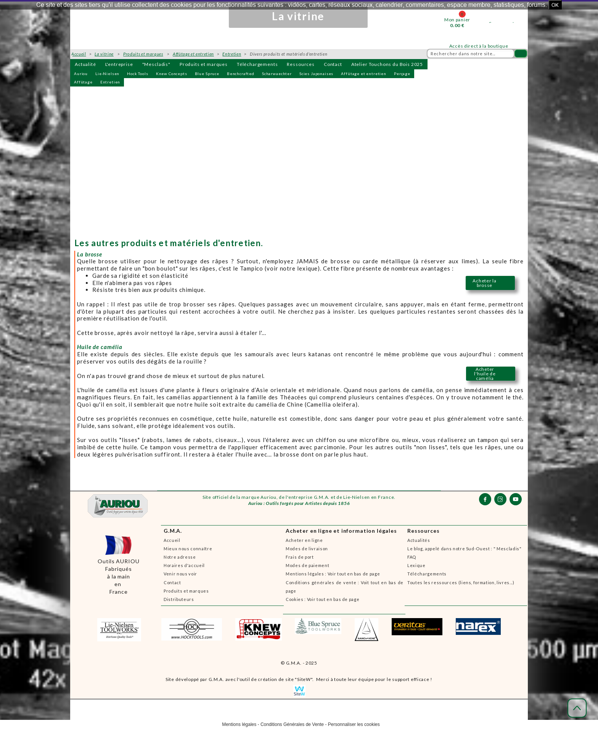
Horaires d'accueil (184, 565)
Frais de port (300, 556)
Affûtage (83, 82)
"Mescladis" (156, 64)
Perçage (402, 73)
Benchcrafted (240, 73)
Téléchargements (257, 64)
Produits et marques (204, 64)
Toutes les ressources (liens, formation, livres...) (460, 582)
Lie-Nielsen (107, 73)
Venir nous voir (180, 573)
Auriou (81, 73)
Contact (333, 64)
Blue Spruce (207, 73)
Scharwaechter (277, 73)
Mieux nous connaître (188, 548)
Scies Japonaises (316, 73)
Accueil (172, 540)
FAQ (411, 556)
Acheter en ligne (304, 540)
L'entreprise (119, 64)
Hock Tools (137, 73)
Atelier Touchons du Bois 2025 (387, 64)
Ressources (300, 64)
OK (555, 5)
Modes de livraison (307, 548)
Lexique (416, 565)
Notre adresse (180, 556)
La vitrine (104, 53)
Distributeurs (179, 599)
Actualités (418, 540)
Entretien (110, 82)
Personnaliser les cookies (354, 724)
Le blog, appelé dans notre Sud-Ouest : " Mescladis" (464, 548)
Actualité (85, 64)
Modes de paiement (307, 565)
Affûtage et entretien (363, 73)
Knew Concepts (171, 73)
